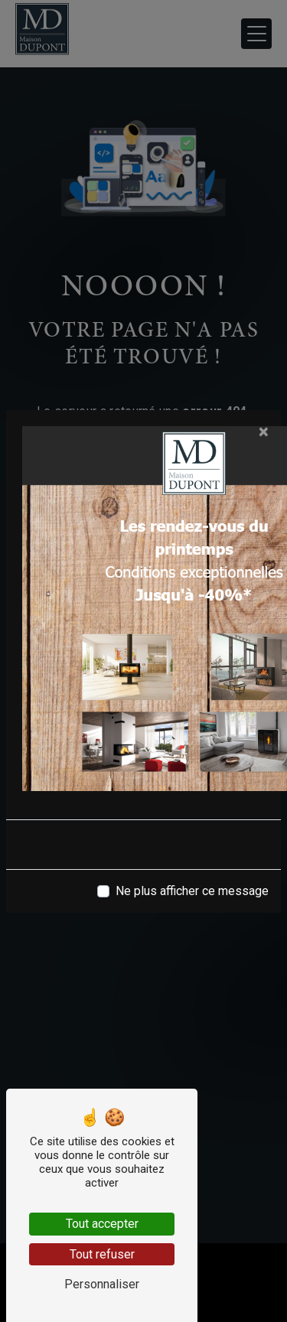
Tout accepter (102, 1223)
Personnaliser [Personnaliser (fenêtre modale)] (101, 1284)
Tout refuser (102, 1254)
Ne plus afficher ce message (192, 891)
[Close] (263, 431)
